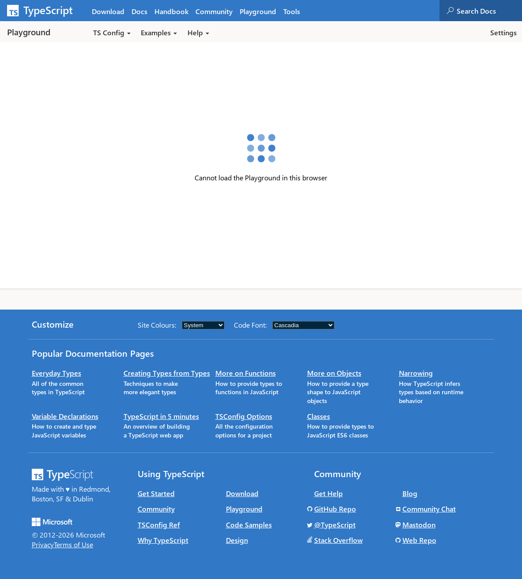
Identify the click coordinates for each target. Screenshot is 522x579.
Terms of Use (73, 544)
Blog (409, 493)
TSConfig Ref (159, 524)
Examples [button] (159, 32)
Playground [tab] (258, 11)
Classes (318, 416)
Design (237, 540)
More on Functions (245, 372)
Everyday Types (56, 372)
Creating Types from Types (167, 372)
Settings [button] (503, 32)
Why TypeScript (163, 540)
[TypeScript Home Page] (44, 10)
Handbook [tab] (171, 11)
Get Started (156, 493)
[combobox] (489, 10)
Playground (244, 508)
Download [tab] (108, 11)
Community (156, 508)
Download (242, 493)
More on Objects (334, 372)
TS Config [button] (112, 32)
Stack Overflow (338, 540)
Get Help (328, 493)
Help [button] (198, 32)
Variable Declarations (65, 416)
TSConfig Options (243, 416)
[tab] (139, 11)
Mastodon (419, 524)
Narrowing (416, 372)
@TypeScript (335, 524)
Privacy (43, 544)
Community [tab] (214, 11)
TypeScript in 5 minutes (161, 416)
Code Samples (249, 524)
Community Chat (429, 508)
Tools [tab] (291, 11)
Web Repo (419, 540)
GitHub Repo (335, 508)
